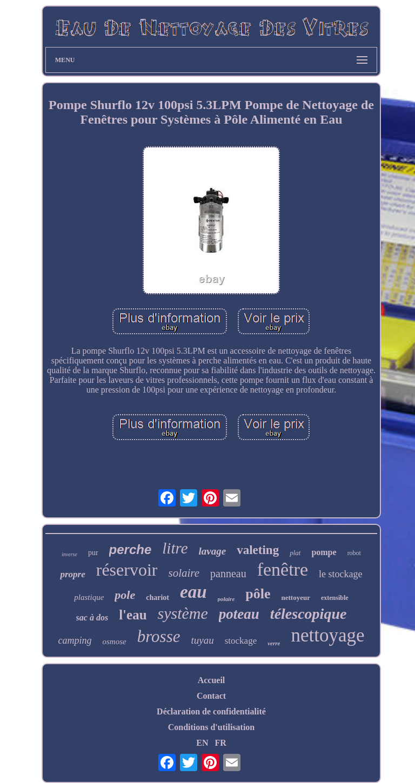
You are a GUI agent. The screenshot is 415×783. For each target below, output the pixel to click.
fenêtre (282, 569)
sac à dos (92, 617)
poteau (239, 614)
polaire (226, 599)
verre (273, 643)
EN (202, 742)
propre (72, 574)
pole (125, 595)
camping (75, 640)
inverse (69, 554)
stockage (241, 641)
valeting (258, 550)
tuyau (202, 640)
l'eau (132, 615)
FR (220, 742)
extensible (335, 598)
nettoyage (327, 635)
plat (295, 553)
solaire (183, 572)
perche (130, 549)
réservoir (127, 569)
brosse (158, 636)
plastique (89, 597)
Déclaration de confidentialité (211, 711)
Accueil (211, 680)
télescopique (308, 613)
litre (175, 548)
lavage (212, 551)
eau (193, 592)
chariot (157, 597)
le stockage (340, 574)
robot (354, 553)
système (183, 613)
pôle (257, 594)
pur (93, 553)
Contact (211, 695)
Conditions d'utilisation (211, 727)
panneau (228, 573)
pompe (323, 552)
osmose (114, 641)
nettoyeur (296, 597)
